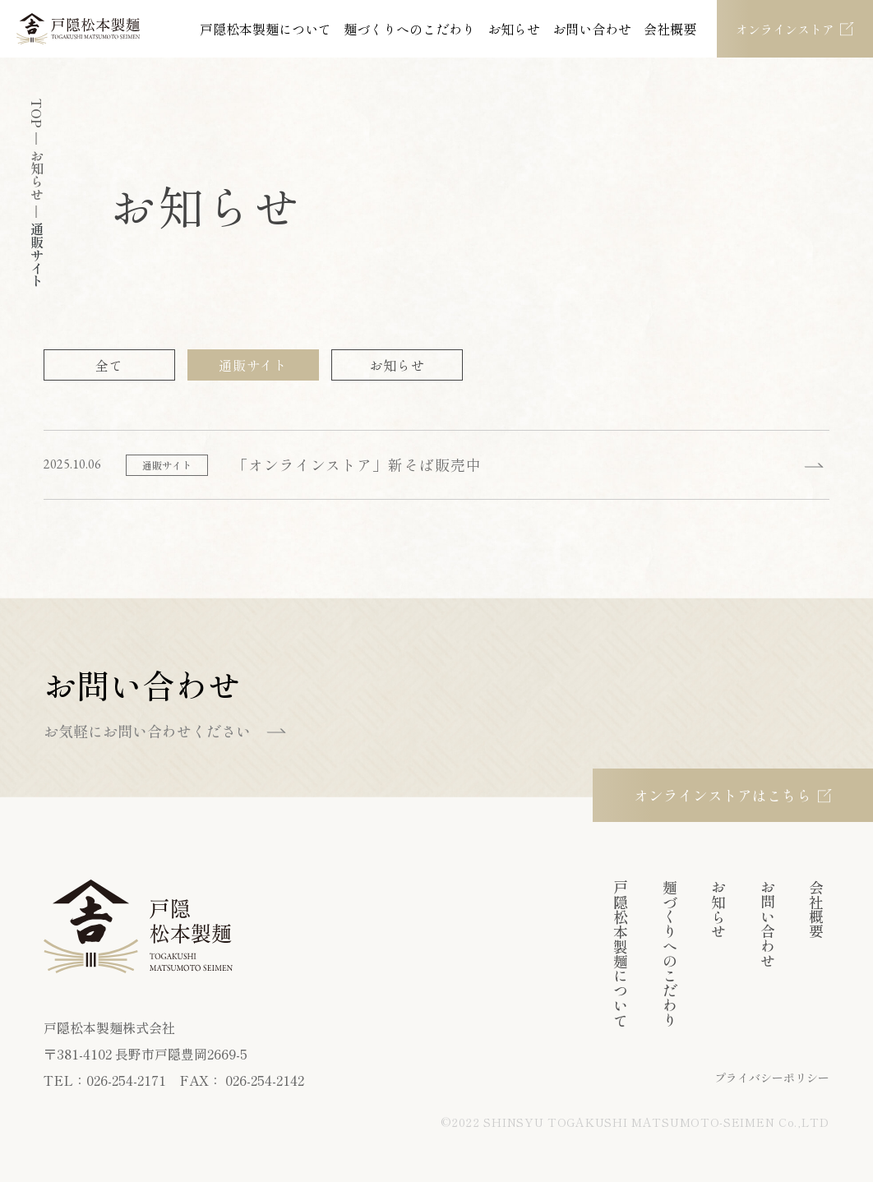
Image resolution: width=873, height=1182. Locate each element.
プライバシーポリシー (771, 1077)
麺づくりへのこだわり (409, 29)
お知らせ (513, 29)
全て (109, 365)
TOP (37, 113)
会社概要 (670, 29)
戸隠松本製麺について (265, 29)
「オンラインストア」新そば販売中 (357, 464)
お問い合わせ (591, 29)
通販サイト (253, 365)
